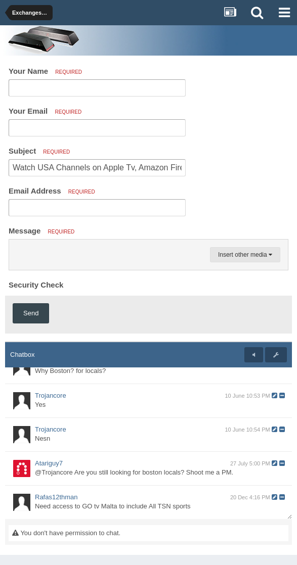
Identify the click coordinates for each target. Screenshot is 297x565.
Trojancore (50, 395)
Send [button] (30, 313)
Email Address (52, 190)
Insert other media (245, 254)
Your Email (45, 111)
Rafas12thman (56, 497)
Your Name (45, 71)
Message (41, 230)
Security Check (36, 284)
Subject (39, 151)
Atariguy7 (49, 463)
